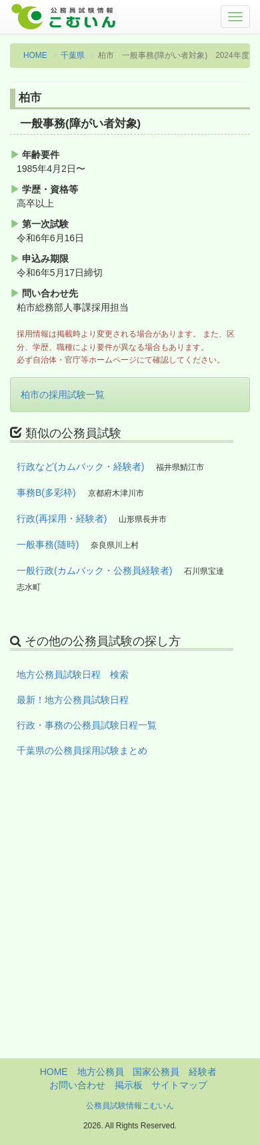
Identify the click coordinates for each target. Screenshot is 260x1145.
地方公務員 (100, 1071)
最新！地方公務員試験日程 (73, 699)
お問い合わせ (77, 1085)
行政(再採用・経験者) (62, 518)
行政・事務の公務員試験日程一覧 (87, 725)
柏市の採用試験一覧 (63, 394)
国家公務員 (156, 1071)
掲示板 (129, 1085)
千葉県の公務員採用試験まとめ (82, 750)
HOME (35, 55)
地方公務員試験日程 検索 (73, 674)
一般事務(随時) (48, 544)
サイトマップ (179, 1085)
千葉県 (73, 55)
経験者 (203, 1071)
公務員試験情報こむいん (130, 1105)
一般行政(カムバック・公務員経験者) (94, 570)
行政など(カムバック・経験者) (80, 466)
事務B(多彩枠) (46, 492)
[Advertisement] (130, 928)
